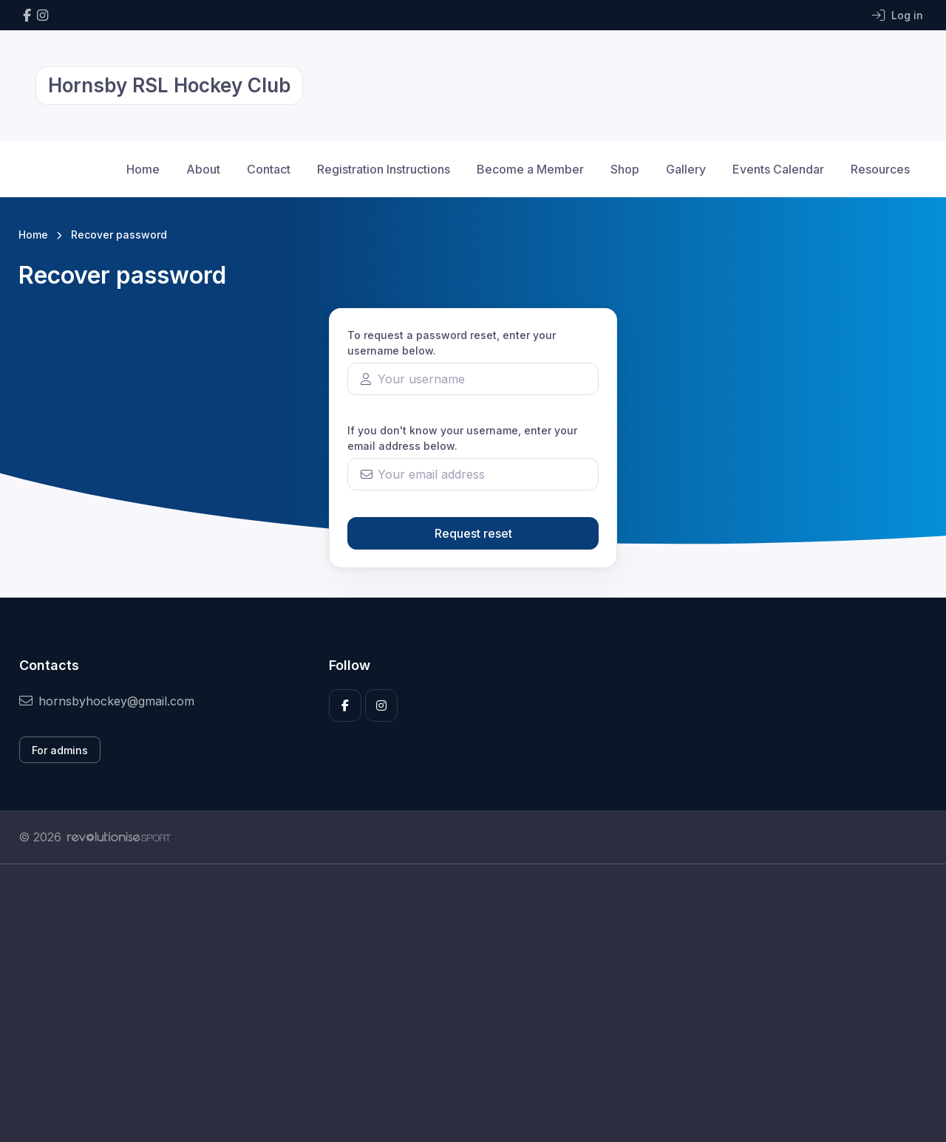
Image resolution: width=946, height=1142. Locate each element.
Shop (624, 169)
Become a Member (530, 169)
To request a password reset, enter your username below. (451, 343)
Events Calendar (778, 169)
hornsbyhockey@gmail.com (106, 701)
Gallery (686, 169)
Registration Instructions (383, 169)
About (203, 169)
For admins (60, 750)
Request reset (473, 533)
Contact (268, 169)
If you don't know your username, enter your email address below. (462, 438)
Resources (880, 169)
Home (143, 169)
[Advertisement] (461, 1003)
